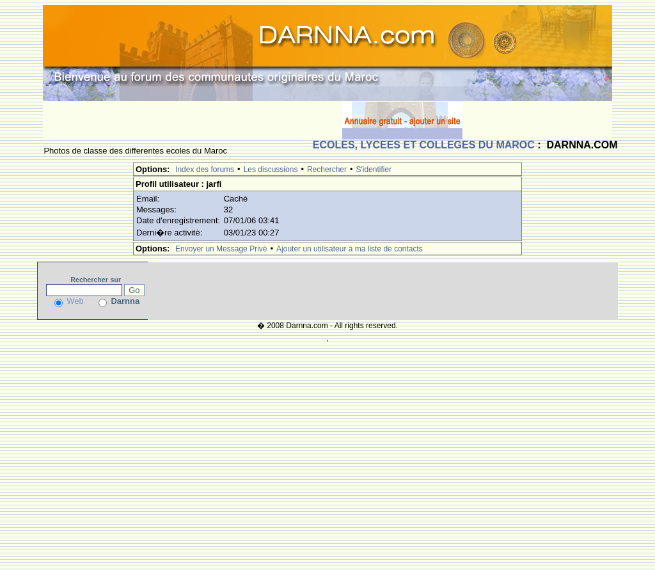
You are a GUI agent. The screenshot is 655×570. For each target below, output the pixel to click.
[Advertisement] (192, 120)
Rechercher (327, 169)
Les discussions (271, 169)
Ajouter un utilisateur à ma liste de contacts (349, 248)
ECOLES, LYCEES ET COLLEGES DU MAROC (424, 144)
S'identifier (374, 169)
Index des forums (204, 169)
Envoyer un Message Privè (221, 248)
